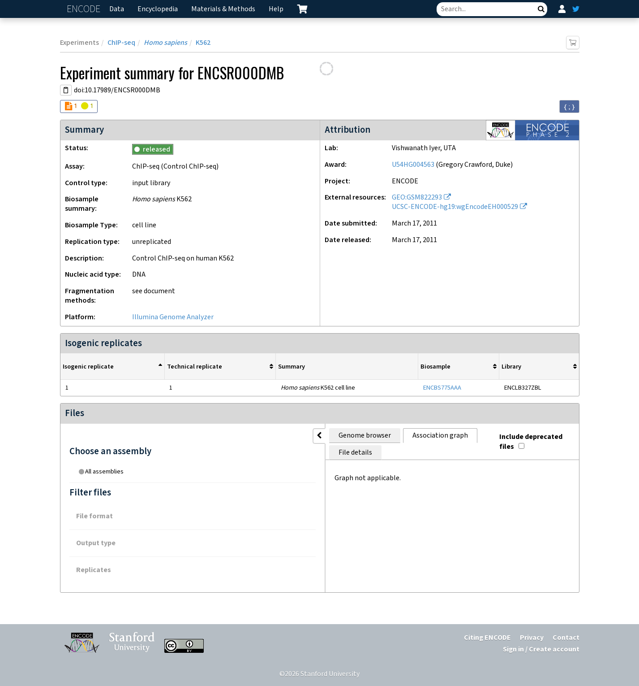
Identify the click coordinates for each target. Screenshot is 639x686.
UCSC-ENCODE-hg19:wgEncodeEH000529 (455, 207)
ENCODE (85, 9)
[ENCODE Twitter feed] (575, 9)
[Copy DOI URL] (66, 90)
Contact (566, 638)
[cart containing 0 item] (302, 9)
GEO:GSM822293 (417, 197)
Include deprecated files (528, 433)
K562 (203, 43)
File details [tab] (344, 435)
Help (276, 9)
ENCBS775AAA (442, 387)
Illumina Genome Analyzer (173, 317)
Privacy (532, 638)
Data (116, 9)
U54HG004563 (413, 164)
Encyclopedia (157, 9)
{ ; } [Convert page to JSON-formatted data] (569, 107)
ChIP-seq (121, 43)
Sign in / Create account (541, 649)
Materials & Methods (223, 9)
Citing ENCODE (487, 638)
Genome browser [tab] (203, 435)
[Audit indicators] (79, 106)
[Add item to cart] (572, 42)
